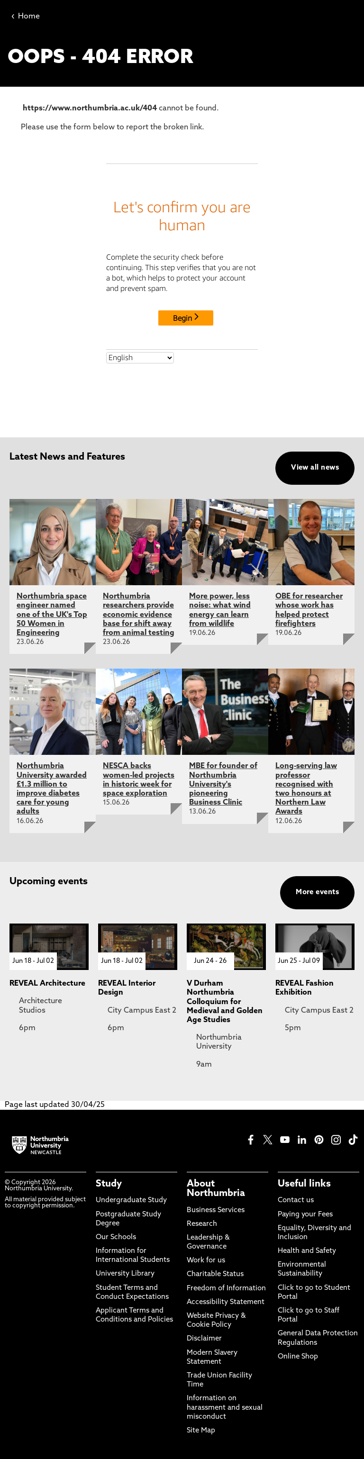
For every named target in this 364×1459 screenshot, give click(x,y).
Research (202, 1224)
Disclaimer (204, 1338)
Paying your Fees (305, 1214)
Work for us (206, 1260)
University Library (125, 1274)
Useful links (304, 1184)
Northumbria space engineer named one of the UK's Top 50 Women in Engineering (52, 615)
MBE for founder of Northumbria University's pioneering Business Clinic (223, 784)
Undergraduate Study (131, 1200)
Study (109, 1184)
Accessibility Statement (225, 1302)
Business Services (216, 1210)
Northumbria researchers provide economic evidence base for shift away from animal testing (138, 615)
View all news (315, 467)
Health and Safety (307, 1251)
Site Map (201, 1430)
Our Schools (116, 1237)
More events (317, 892)
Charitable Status (215, 1274)
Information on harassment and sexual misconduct (225, 1407)
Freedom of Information (226, 1288)
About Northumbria (216, 1188)
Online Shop (298, 1356)
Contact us (296, 1200)
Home (25, 16)
